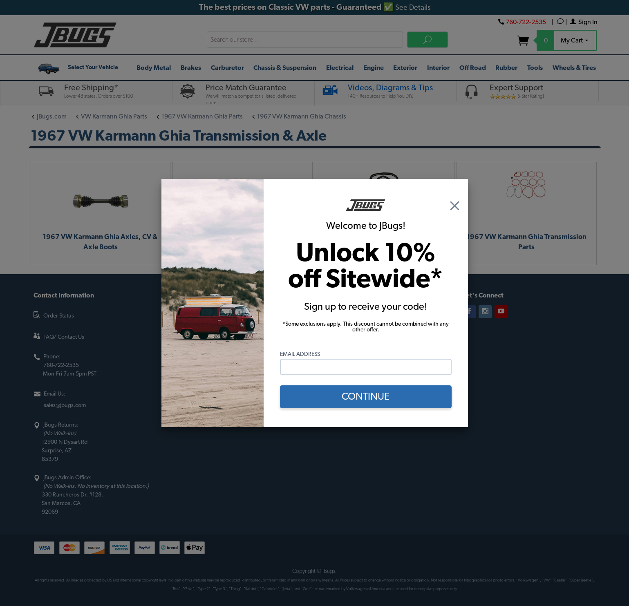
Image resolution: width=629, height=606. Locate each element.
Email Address (300, 354)
